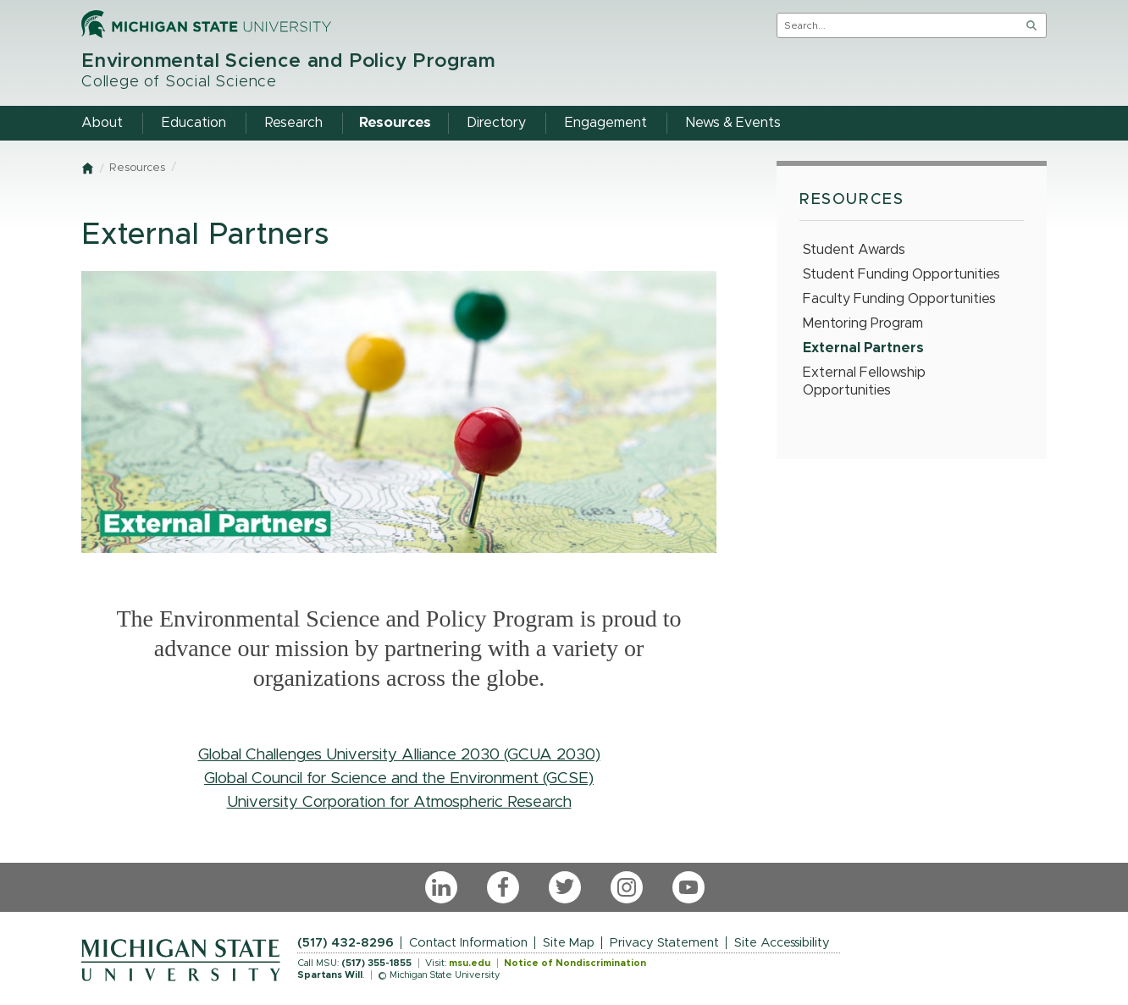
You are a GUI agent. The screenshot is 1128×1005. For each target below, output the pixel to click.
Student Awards (854, 250)
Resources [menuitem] (395, 123)
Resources (137, 168)
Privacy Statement (664, 942)
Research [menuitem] (294, 123)
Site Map (568, 942)
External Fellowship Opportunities (864, 381)
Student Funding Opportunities (901, 274)
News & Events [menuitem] (733, 123)
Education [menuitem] (194, 123)
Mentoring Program (863, 323)
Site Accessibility (782, 942)
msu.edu (469, 963)
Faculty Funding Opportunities (899, 299)
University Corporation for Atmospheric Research (399, 802)
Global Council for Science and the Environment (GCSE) (399, 778)
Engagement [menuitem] (606, 123)
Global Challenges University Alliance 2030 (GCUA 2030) (399, 755)
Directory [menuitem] (496, 123)
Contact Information (468, 942)
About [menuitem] (102, 123)
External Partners (863, 348)
